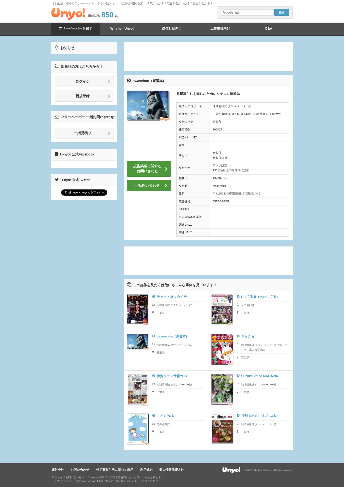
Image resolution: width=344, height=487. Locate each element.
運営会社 (57, 469)
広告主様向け (220, 28)
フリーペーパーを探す (75, 28)
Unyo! (68, 14)
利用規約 (144, 469)
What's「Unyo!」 (123, 28)
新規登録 (93, 96)
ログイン (92, 82)
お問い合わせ (79, 469)
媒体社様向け (172, 28)
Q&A (268, 28)
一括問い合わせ (151, 186)
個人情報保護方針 (169, 469)
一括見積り (92, 133)
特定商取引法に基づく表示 (113, 469)
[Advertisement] (208, 56)
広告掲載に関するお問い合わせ (150, 168)
